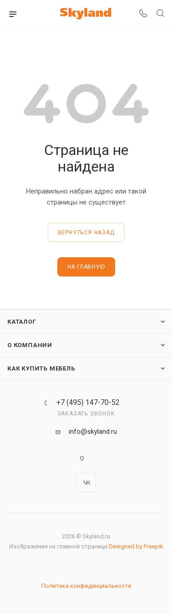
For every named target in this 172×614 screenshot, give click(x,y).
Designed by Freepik (136, 546)
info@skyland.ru (93, 431)
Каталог (21, 321)
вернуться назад (86, 232)
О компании (29, 345)
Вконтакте (86, 482)
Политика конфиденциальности (86, 585)
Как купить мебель (41, 368)
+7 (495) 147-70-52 (88, 402)
